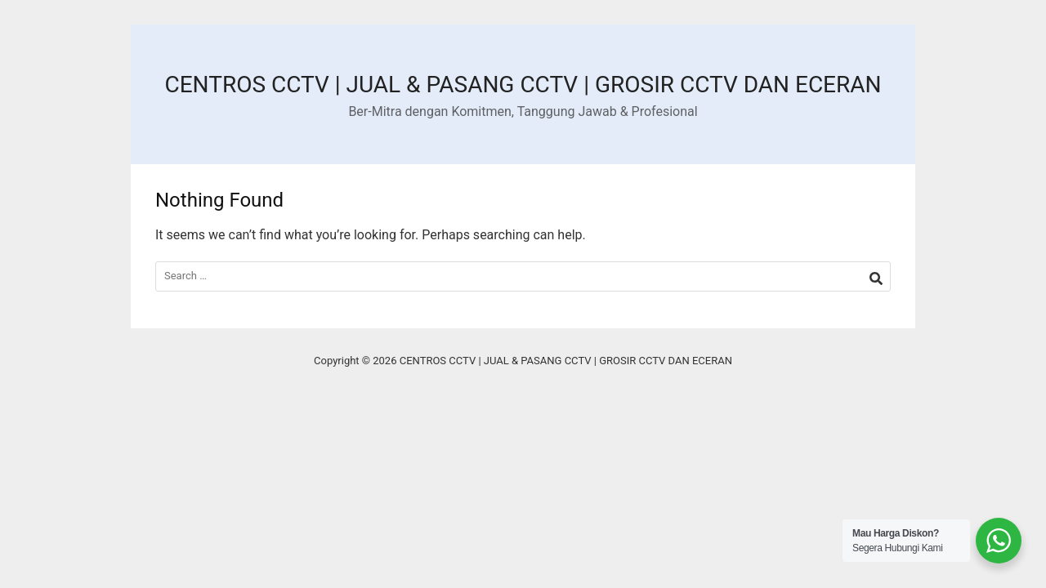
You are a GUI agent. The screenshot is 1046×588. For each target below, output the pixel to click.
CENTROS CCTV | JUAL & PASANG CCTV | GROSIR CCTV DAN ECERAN (522, 84)
